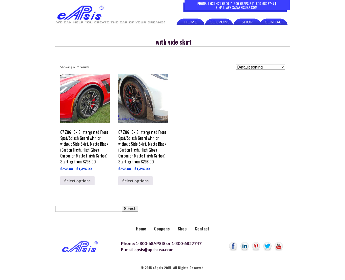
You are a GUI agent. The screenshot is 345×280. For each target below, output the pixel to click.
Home (190, 21)
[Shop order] (260, 67)
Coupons (219, 21)
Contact (274, 21)
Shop (247, 21)
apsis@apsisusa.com (241, 7)
